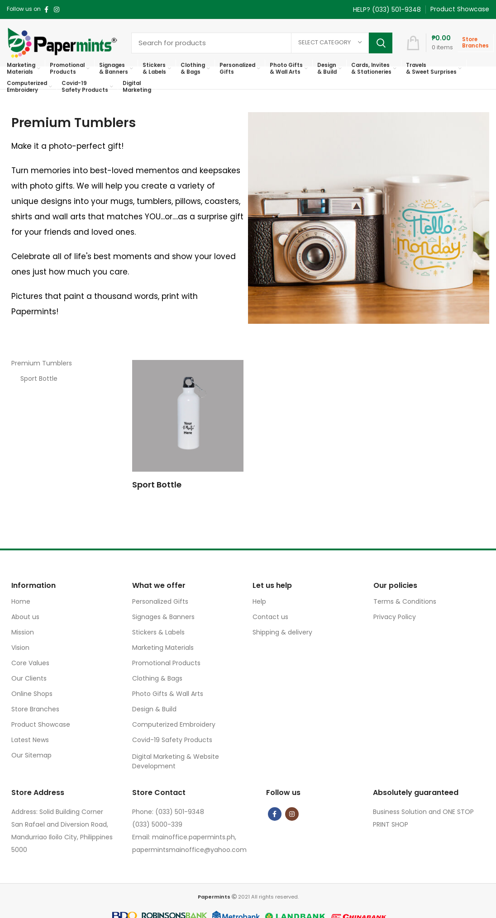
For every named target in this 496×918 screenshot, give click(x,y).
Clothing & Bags (157, 678)
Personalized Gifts (160, 601)
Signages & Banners (163, 616)
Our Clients (29, 678)
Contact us (270, 616)
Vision (20, 647)
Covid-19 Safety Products (172, 739)
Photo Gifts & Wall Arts (167, 693)
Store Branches (35, 709)
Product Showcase (40, 724)
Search (380, 43)
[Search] (261, 43)
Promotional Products (166, 662)
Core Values (30, 662)
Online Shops (31, 693)
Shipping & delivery (282, 632)
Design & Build (154, 709)
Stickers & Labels (158, 632)
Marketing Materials (163, 647)
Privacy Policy (394, 616)
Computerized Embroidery (173, 724)
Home (20, 601)
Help (259, 601)
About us (25, 616)
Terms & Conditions (404, 601)
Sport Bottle (38, 378)
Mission (22, 632)
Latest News (30, 739)
